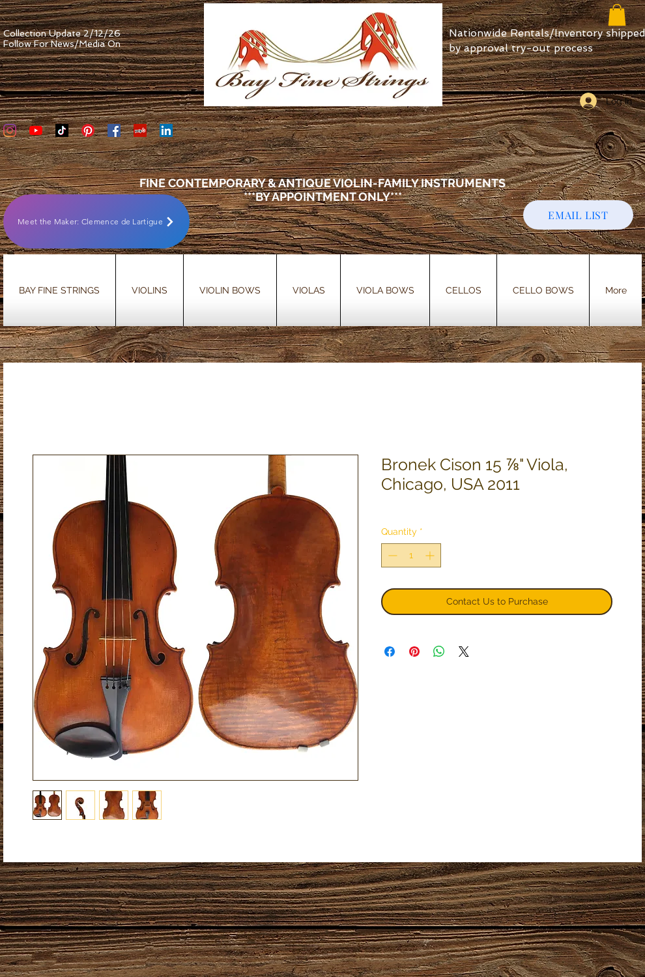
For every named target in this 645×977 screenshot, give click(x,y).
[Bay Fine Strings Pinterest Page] (87, 130)
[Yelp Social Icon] (140, 130)
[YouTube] (35, 130)
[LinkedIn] (166, 130)
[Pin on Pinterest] (414, 651)
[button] (617, 14)
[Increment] (431, 555)
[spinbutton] (411, 555)
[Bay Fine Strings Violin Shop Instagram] (9, 130)
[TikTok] (61, 130)
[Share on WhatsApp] (439, 651)
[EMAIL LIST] (578, 215)
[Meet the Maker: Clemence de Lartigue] (96, 221)
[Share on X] (464, 651)
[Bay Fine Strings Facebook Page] (114, 130)
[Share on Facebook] (389, 651)
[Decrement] (391, 555)
